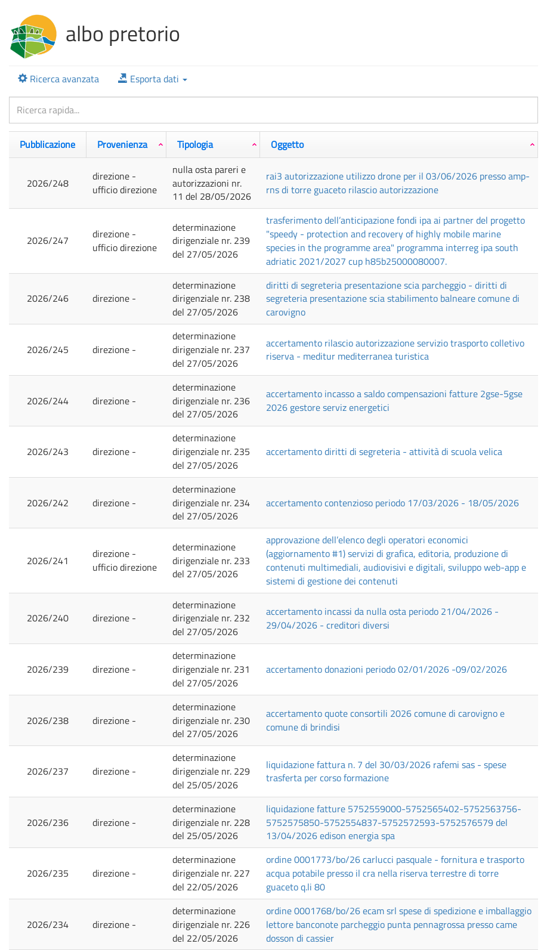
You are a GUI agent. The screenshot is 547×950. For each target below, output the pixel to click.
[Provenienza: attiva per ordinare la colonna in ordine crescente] (126, 144)
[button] (152, 79)
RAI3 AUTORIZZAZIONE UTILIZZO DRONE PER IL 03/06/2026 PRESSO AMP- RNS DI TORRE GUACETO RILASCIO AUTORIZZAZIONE (398, 183)
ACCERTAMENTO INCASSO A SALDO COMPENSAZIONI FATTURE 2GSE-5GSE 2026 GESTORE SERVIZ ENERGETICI (394, 400)
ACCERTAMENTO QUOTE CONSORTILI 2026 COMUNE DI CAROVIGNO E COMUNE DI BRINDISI (385, 720)
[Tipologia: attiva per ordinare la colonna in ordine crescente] (213, 144)
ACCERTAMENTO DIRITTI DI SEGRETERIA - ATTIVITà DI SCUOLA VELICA (384, 451)
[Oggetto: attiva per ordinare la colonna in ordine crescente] (399, 144)
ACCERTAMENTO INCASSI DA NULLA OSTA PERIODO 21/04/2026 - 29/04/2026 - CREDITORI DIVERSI (382, 618)
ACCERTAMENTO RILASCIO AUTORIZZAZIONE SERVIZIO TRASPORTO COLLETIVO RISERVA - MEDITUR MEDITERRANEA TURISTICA (395, 350)
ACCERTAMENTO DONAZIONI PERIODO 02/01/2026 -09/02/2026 (386, 669)
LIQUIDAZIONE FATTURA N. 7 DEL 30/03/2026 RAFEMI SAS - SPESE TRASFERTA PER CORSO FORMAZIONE (386, 771)
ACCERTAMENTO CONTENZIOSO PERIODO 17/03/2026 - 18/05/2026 (392, 503)
